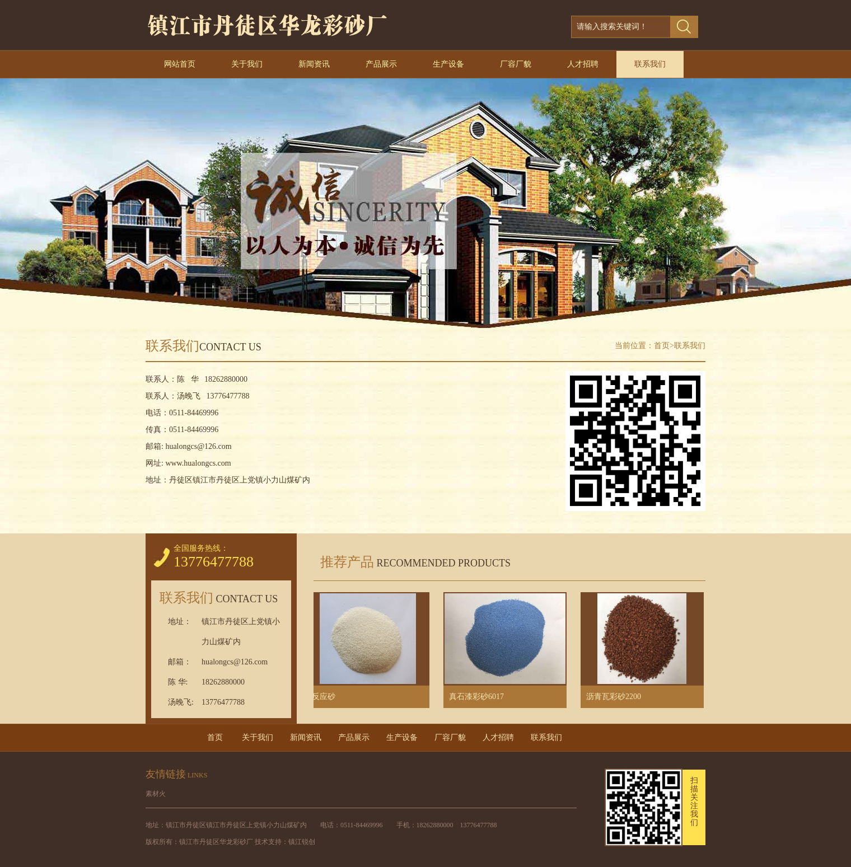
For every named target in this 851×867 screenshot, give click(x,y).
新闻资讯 (314, 64)
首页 (662, 345)
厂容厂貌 (515, 64)
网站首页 (179, 64)
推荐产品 (412, 562)
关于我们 (247, 64)
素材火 (156, 794)
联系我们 (650, 64)
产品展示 (381, 64)
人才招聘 (582, 64)
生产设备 (448, 64)
